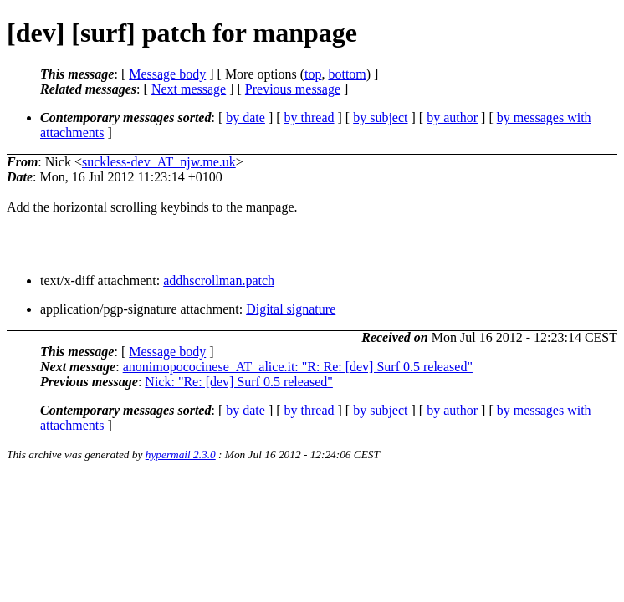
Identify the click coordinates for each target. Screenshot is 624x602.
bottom (347, 74)
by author (452, 117)
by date (245, 117)
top (312, 74)
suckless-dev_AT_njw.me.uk (159, 162)
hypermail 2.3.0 (181, 454)
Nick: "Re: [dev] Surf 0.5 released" (239, 382)
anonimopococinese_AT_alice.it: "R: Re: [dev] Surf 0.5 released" (298, 367)
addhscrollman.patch (218, 280)
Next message (188, 89)
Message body (167, 74)
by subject (380, 117)
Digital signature (290, 309)
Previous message (292, 89)
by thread (309, 117)
